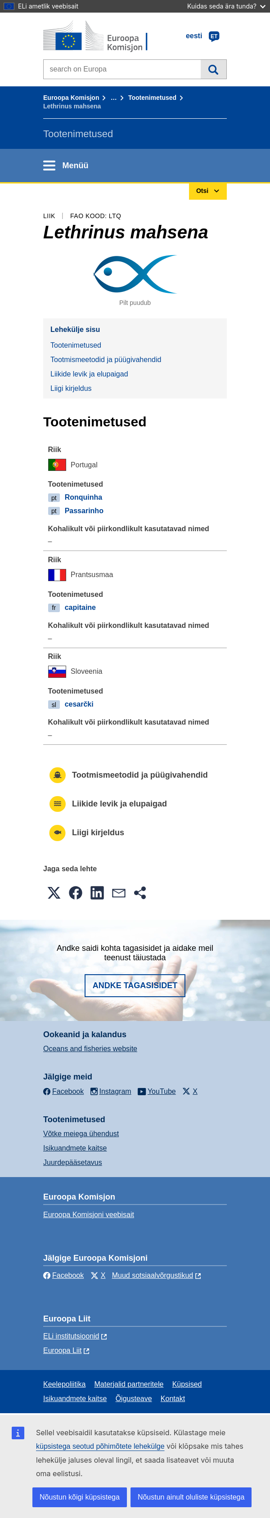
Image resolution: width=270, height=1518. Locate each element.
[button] (54, 893)
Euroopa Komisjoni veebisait (88, 1214)
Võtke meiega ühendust (81, 1133)
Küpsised (187, 1384)
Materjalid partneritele (129, 1384)
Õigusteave (134, 1398)
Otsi (213, 69)
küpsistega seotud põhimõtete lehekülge (100, 1446)
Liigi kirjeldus (71, 388)
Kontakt (173, 1398)
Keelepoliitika (64, 1384)
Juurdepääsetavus (72, 1162)
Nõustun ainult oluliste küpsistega (191, 1497)
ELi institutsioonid (71, 1336)
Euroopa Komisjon (71, 97)
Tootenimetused (152, 97)
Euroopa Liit (62, 1350)
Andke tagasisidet (135, 985)
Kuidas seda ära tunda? (226, 6)
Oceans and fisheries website (90, 1048)
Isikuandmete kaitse (75, 1148)
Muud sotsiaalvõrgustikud (153, 1275)
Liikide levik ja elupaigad (89, 374)
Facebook (63, 1275)
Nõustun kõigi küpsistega (80, 1497)
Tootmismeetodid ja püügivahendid (105, 359)
